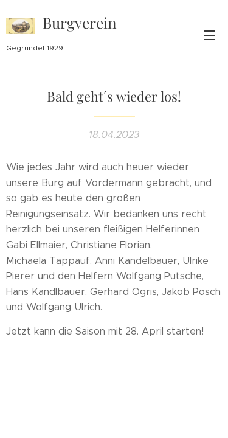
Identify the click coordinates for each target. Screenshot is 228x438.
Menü (209, 35)
